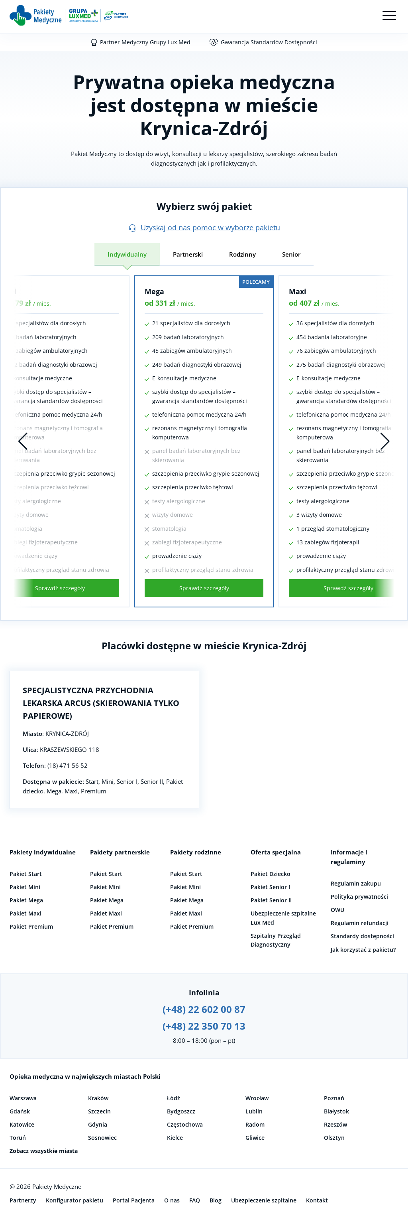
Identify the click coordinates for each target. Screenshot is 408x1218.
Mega (154, 291)
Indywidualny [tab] (127, 254)
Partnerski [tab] (188, 254)
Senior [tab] (291, 254)
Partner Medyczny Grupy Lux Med (145, 42)
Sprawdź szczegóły (60, 588)
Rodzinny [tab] (242, 254)
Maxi (297, 291)
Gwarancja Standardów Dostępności (269, 42)
